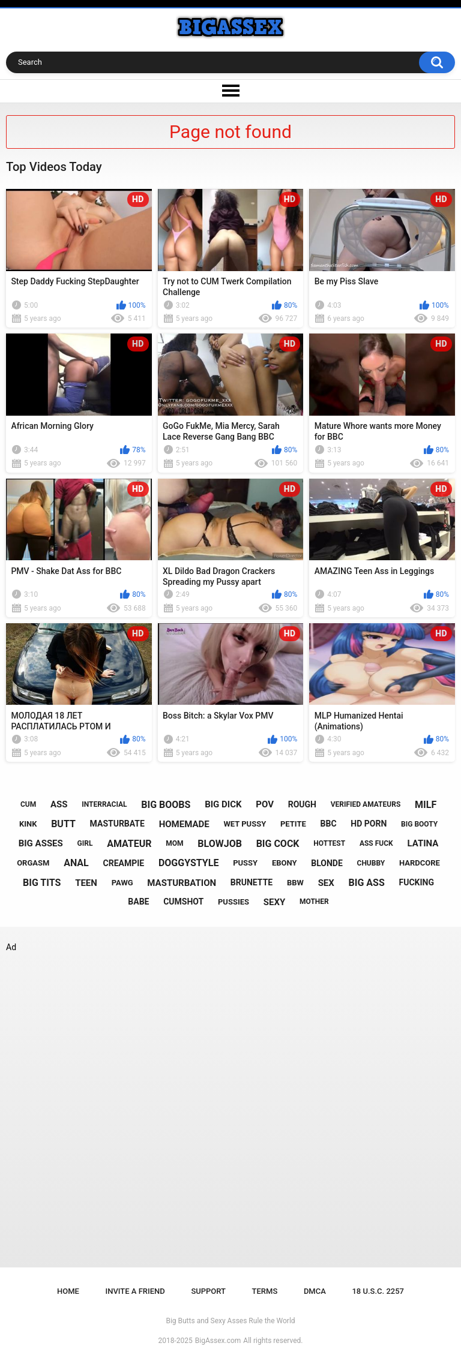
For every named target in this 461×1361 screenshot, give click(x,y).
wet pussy (244, 823)
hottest (329, 843)
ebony (284, 862)
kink (28, 823)
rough (302, 804)
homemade (184, 824)
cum (28, 804)
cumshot (183, 901)
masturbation (181, 883)
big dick (223, 804)
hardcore (419, 862)
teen (86, 883)
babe (138, 901)
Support (208, 1291)
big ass (367, 882)
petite (293, 823)
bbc (329, 823)
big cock (278, 843)
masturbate (117, 823)
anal (76, 863)
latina (422, 843)
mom (174, 843)
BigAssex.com (218, 1340)
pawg (122, 882)
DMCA (315, 1291)
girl (85, 843)
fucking (417, 882)
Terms (265, 1291)
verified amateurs (366, 804)
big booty (419, 824)
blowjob (219, 843)
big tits (42, 882)
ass (59, 804)
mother (314, 901)
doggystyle (188, 863)
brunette (251, 882)
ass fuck (376, 843)
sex (326, 883)
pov (265, 804)
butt (63, 824)
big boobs (165, 804)
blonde (327, 863)
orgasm (33, 862)
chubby (371, 863)
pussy (245, 862)
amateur (129, 843)
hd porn (369, 823)
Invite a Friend (135, 1291)
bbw (295, 882)
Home (68, 1291)
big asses (41, 843)
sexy (274, 902)
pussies (233, 901)
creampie (124, 863)
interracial (104, 804)
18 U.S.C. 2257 (378, 1291)
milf (425, 804)
